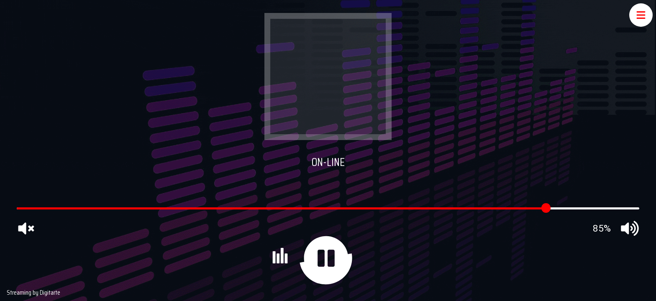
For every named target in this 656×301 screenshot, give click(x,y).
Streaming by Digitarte (33, 292)
